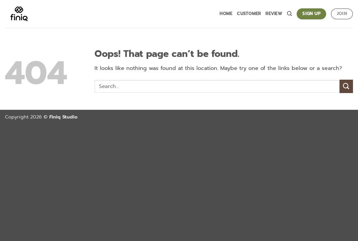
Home (226, 13)
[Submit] (346, 86)
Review (273, 13)
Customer (249, 13)
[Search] (289, 13)
